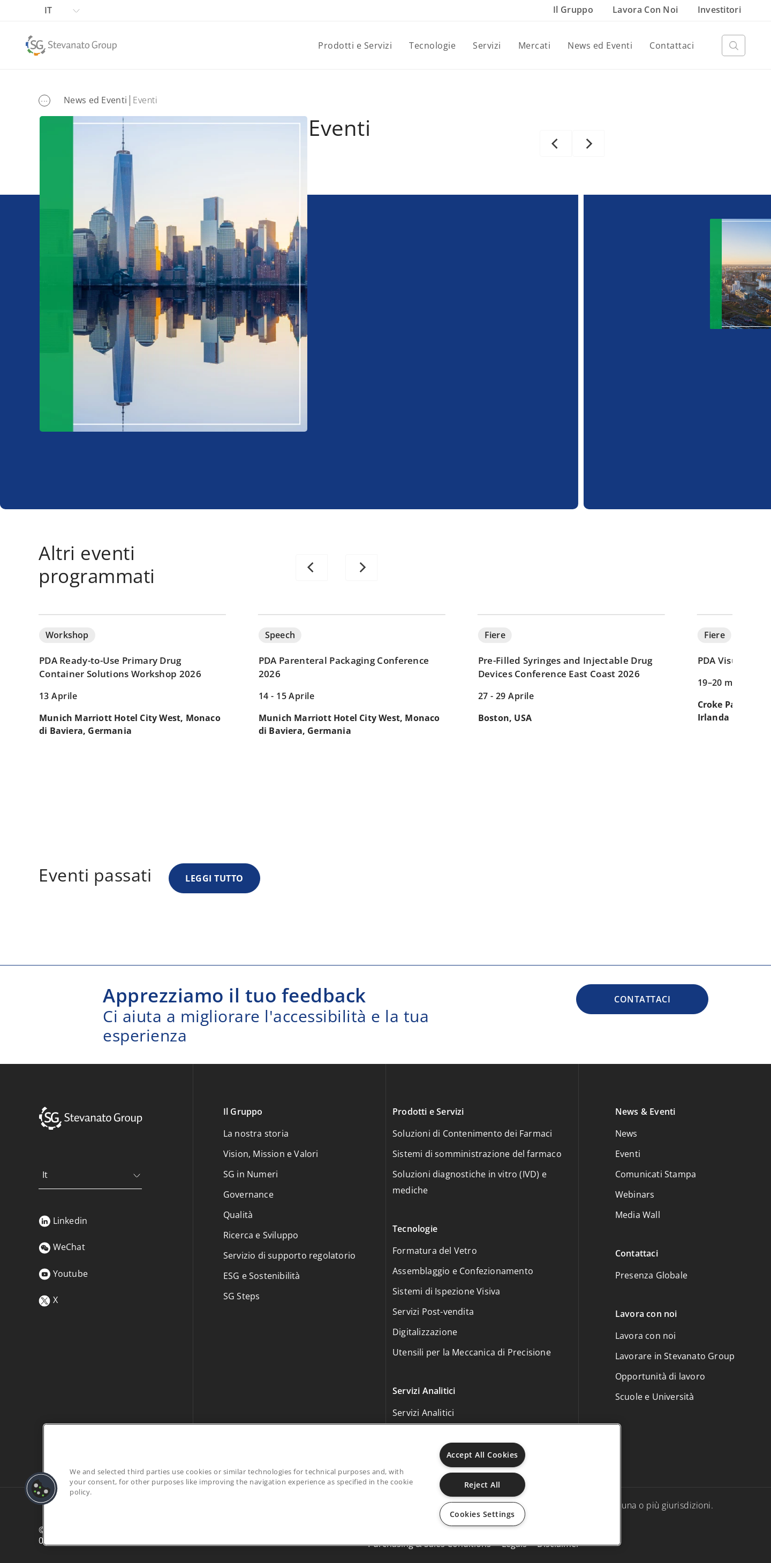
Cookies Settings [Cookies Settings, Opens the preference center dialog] (482, 1514)
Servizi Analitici (423, 1413)
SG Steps (241, 1296)
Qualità (238, 1215)
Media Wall (637, 1215)
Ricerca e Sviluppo (261, 1235)
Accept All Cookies (482, 1455)
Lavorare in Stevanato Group (675, 1356)
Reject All (482, 1485)
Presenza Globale (651, 1275)
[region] (332, 1484)
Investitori (719, 10)
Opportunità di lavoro (660, 1376)
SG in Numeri (250, 1174)
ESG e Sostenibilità (261, 1276)
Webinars (635, 1194)
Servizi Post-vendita (433, 1311)
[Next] (588, 143)
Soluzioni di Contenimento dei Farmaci (472, 1133)
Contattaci (671, 45)
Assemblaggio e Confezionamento (462, 1271)
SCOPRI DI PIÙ (383, 361)
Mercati (534, 45)
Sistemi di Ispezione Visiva (446, 1291)
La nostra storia (256, 1133)
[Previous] (556, 143)
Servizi (487, 45)
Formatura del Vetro (434, 1250)
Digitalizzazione (424, 1332)
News (626, 1133)
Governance (248, 1194)
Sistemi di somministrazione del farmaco (477, 1154)
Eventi (627, 1154)
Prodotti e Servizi (355, 45)
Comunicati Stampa (655, 1174)
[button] (41, 1489)
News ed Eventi (600, 45)
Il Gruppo (574, 10)
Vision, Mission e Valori (271, 1154)
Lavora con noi (647, 10)
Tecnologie (432, 45)
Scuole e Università (654, 1397)
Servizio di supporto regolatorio (289, 1255)
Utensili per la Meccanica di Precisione (471, 1352)
